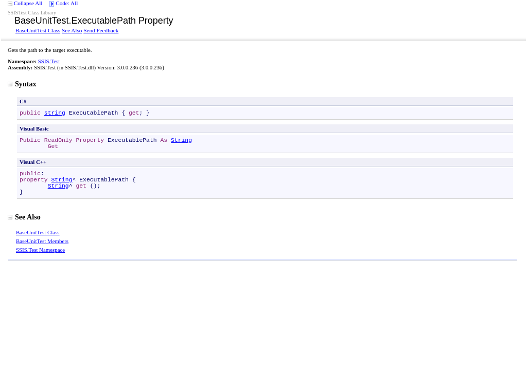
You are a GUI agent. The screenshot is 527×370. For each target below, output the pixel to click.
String (181, 140)
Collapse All (28, 3)
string (54, 113)
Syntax (22, 84)
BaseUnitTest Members (42, 241)
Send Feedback (100, 30)
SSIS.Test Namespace (40, 250)
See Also (72, 30)
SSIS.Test (49, 61)
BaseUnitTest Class (37, 30)
